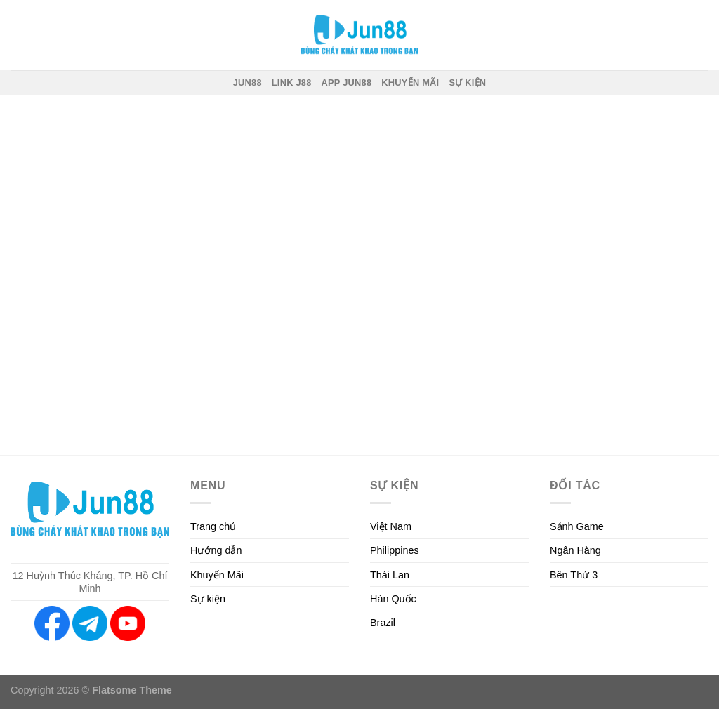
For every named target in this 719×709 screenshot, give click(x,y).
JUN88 (247, 82)
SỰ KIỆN (467, 82)
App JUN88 (347, 82)
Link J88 (292, 82)
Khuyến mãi (410, 82)
